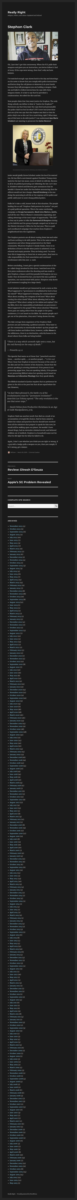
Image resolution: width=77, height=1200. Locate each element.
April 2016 (14, 848)
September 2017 (16, 800)
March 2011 (14, 1014)
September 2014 (16, 901)
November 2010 (16, 1022)
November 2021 (16, 659)
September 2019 (16, 732)
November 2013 (16, 927)
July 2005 (13, 1177)
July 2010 (13, 1034)
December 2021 (16, 656)
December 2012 (16, 958)
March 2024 (14, 583)
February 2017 (15, 819)
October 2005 (15, 1169)
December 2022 (16, 622)
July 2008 (13, 1084)
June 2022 (14, 639)
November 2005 (16, 1166)
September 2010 (16, 1028)
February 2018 (15, 786)
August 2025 (15, 535)
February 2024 (15, 585)
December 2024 (16, 557)
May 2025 (14, 543)
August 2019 (15, 735)
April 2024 (14, 580)
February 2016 (15, 853)
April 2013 (14, 946)
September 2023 (16, 599)
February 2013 (15, 952)
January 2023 (15, 619)
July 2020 (13, 704)
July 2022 (13, 636)
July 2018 (13, 771)
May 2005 (14, 1183)
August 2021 (14, 667)
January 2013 (15, 955)
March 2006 (14, 1155)
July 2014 (13, 907)
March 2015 (14, 884)
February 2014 (15, 918)
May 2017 (13, 811)
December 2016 (16, 825)
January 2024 (15, 588)
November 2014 (16, 895)
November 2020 (16, 692)
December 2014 (16, 893)
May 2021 (13, 676)
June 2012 (13, 974)
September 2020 (16, 698)
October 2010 (15, 1025)
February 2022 (15, 650)
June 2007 (14, 1113)
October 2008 (15, 1076)
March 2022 (14, 647)
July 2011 (13, 1003)
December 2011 (16, 989)
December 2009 (16, 1051)
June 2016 (14, 842)
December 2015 (16, 859)
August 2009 (15, 1056)
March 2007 (14, 1121)
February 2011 (15, 1017)
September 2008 (16, 1079)
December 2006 (16, 1130)
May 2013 (13, 943)
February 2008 (15, 1093)
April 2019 (14, 746)
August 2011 (14, 1000)
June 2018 (13, 774)
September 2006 (16, 1138)
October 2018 (15, 763)
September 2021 (16, 664)
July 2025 (13, 537)
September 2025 (16, 532)
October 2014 (15, 898)
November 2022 (16, 625)
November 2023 (16, 594)
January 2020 (15, 721)
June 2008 (14, 1087)
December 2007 (16, 1098)
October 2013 (15, 929)
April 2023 (14, 611)
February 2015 (15, 887)
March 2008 (14, 1090)
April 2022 (14, 645)
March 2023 (14, 614)
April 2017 (14, 814)
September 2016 (16, 833)
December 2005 (16, 1163)
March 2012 (14, 983)
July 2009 (13, 1059)
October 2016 (15, 831)
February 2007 (15, 1124)
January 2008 (15, 1096)
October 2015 (15, 864)
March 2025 (14, 549)
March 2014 (14, 915)
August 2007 (15, 1110)
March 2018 (14, 783)
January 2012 (15, 986)
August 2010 (14, 1031)
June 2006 (14, 1146)
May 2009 (14, 1065)
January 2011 (15, 1020)
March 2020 (14, 715)
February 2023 (15, 616)
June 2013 (13, 941)
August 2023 (15, 602)
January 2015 (15, 890)
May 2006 (14, 1149)
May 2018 (13, 777)
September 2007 (16, 1107)
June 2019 (14, 740)
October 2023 (15, 597)
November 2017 (16, 794)
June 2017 (13, 808)
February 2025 (15, 552)
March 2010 (14, 1045)
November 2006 (16, 1132)
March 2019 (14, 749)
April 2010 (14, 1042)
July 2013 (13, 938)
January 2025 (15, 554)
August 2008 (15, 1082)
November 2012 (16, 960)
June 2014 (13, 910)
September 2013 (16, 932)
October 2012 (15, 963)
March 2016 (14, 850)
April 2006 (14, 1152)
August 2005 (15, 1175)
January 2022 (15, 653)
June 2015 (13, 876)
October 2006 (15, 1135)
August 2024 (15, 568)
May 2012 (13, 977)
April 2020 (14, 712)
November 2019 (16, 726)
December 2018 (16, 757)
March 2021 (14, 681)
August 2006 (15, 1141)
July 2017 (13, 805)
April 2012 (14, 980)
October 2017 (15, 797)
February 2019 (15, 752)
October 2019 (15, 729)
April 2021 (14, 678)
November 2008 (16, 1073)
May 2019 (13, 743)
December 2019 (16, 723)
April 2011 (13, 1011)
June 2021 (13, 673)
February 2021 (15, 684)
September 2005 (16, 1172)
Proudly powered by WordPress (27, 1194)
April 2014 (14, 912)
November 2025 (16, 526)
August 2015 (14, 870)
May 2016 (13, 845)
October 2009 (15, 1053)
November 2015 (16, 862)
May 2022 (14, 642)
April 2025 (14, 546)
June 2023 (14, 605)
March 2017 (14, 817)
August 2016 (15, 836)
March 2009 (14, 1067)
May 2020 (14, 709)
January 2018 (15, 788)
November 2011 (16, 991)
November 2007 (16, 1101)
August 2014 (14, 904)
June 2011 (13, 1005)
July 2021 (13, 670)
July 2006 (13, 1144)
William (13, 452)
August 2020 (15, 701)
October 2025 (15, 529)
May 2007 (13, 1115)
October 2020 (15, 695)
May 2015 (13, 879)
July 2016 (13, 839)
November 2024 (16, 560)
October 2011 (15, 994)
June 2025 (14, 540)
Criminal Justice (34, 452)
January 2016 (15, 856)
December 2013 (16, 924)
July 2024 (13, 571)
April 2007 (14, 1118)
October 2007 (15, 1104)
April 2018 (14, 780)
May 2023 (13, 608)
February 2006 (15, 1158)
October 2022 (15, 628)
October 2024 (15, 563)
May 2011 (13, 1008)
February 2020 (15, 718)
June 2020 (14, 707)
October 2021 (15, 661)
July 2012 (13, 972)
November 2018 (16, 760)
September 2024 (16, 566)
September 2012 (16, 966)
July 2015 (13, 873)
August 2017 (14, 802)
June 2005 (14, 1180)
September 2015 (16, 867)
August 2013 (14, 935)
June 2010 (13, 1036)
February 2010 (15, 1048)
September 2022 (16, 630)
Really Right (16, 12)
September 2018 (16, 766)
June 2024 (14, 574)
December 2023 (16, 591)
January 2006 (15, 1161)
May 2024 (14, 577)
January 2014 (15, 921)
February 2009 (15, 1070)
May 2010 (13, 1039)
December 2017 (16, 791)
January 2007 (15, 1127)
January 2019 (15, 755)
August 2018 (14, 769)
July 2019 (13, 738)
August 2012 (14, 969)
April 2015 (14, 881)
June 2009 (14, 1062)
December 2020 (16, 690)
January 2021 (15, 687)
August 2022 (15, 633)
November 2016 (16, 828)
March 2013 (14, 949)
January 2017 (15, 822)
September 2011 (16, 997)
